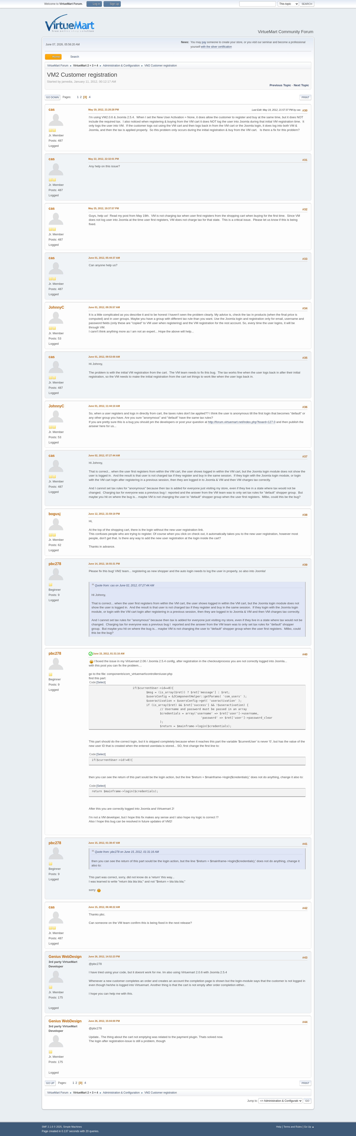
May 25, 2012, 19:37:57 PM (103, 208)
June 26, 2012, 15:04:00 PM (104, 1021)
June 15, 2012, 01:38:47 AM (104, 842)
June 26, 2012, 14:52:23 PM (104, 956)
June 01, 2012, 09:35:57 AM (104, 307)
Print (305, 97)
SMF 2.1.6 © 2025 (52, 1126)
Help (278, 1126)
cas (52, 109)
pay (204, 42)
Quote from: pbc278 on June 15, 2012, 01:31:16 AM (127, 851)
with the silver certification (216, 46)
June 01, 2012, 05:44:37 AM (104, 257)
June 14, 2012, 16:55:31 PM (104, 563)
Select (101, 682)
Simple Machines (72, 1126)
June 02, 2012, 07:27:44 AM (104, 455)
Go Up (50, 1083)
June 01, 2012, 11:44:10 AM (104, 406)
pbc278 (55, 564)
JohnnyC (56, 307)
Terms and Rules (293, 1126)
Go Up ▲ (309, 1126)
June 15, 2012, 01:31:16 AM (108, 653)
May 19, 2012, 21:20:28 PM (103, 109)
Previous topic (280, 85)
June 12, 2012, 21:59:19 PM (104, 513)
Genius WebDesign (65, 957)
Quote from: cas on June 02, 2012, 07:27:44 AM (124, 585)
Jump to (252, 1100)
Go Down (52, 97)
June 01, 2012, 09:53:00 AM (104, 356)
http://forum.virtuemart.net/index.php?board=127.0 (241, 422)
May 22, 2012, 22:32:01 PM (103, 158)
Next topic (301, 85)
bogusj (54, 514)
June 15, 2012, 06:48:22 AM (104, 907)
